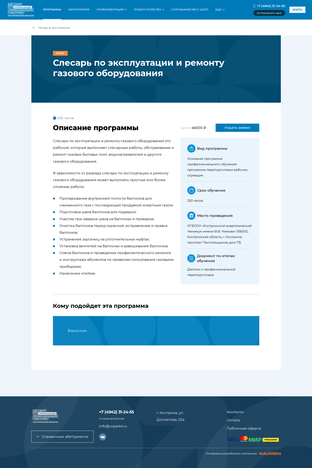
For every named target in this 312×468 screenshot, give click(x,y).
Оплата (233, 420)
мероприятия (78, 9)
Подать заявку (237, 127)
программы (52, 9)
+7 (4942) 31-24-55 (269, 6)
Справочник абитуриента (62, 437)
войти (297, 9)
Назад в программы (51, 28)
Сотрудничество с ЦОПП (189, 9)
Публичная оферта (244, 428)
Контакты (235, 412)
